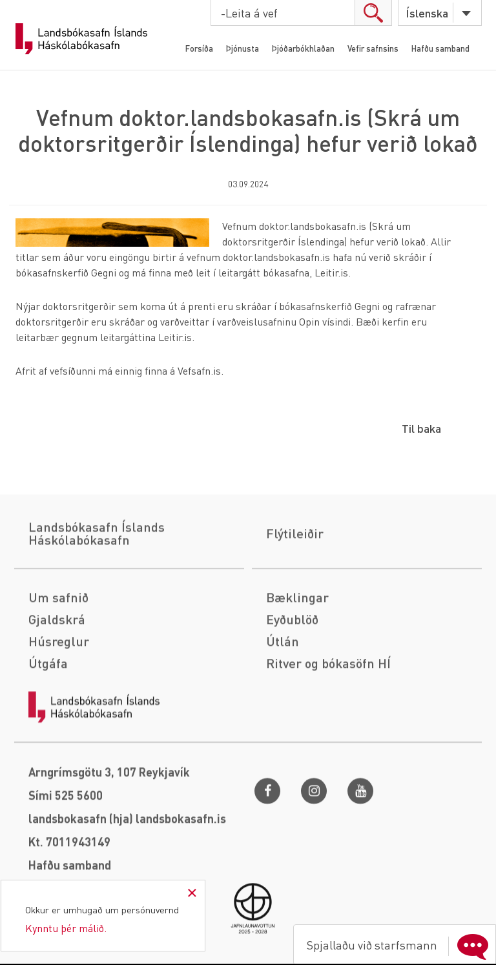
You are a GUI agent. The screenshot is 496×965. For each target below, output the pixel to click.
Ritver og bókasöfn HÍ (328, 731)
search (373, 12)
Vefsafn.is (199, 370)
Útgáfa (48, 731)
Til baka (421, 427)
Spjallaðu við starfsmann (400, 944)
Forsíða (199, 48)
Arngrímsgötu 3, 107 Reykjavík (109, 840)
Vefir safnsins (372, 48)
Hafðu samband (440, 48)
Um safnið (58, 665)
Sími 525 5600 (65, 863)
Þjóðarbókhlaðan (303, 48)
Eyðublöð (292, 687)
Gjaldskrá (56, 687)
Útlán (282, 709)
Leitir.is (331, 272)
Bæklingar (297, 665)
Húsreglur (58, 709)
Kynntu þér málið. (66, 928)
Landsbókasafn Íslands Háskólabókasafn (81, 38)
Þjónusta (242, 48)
